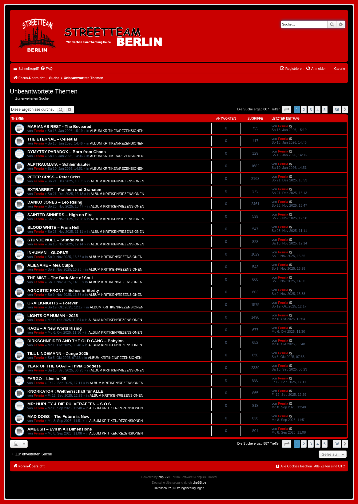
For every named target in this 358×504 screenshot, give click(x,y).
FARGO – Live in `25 (46, 378)
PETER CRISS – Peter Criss (53, 177)
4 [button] (317, 109)
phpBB (163, 477)
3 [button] (311, 109)
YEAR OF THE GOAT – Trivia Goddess (64, 366)
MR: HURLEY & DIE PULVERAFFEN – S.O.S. (69, 404)
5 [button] (325, 109)
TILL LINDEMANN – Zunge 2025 (57, 353)
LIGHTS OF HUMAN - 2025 (52, 315)
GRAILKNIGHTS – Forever (52, 303)
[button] (286, 109)
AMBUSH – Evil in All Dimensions (59, 429)
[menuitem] (46, 68)
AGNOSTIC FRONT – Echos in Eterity (63, 290)
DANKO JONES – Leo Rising (54, 202)
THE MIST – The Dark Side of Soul (60, 278)
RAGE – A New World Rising (54, 328)
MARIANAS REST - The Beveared (59, 126)
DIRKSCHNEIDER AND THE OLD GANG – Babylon (75, 341)
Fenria (39, 131)
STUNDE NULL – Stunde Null (55, 240)
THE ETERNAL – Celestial (52, 139)
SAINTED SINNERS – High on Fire (60, 214)
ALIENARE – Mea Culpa (50, 265)
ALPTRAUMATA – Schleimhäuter (58, 164)
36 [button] (337, 109)
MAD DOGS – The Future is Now (58, 416)
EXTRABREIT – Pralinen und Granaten (64, 189)
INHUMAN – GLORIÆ (47, 252)
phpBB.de (199, 482)
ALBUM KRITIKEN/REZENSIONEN (117, 131)
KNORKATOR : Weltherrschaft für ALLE (65, 391)
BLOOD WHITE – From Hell (53, 227)
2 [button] (304, 109)
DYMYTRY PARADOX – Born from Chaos (66, 151)
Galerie (339, 68)
